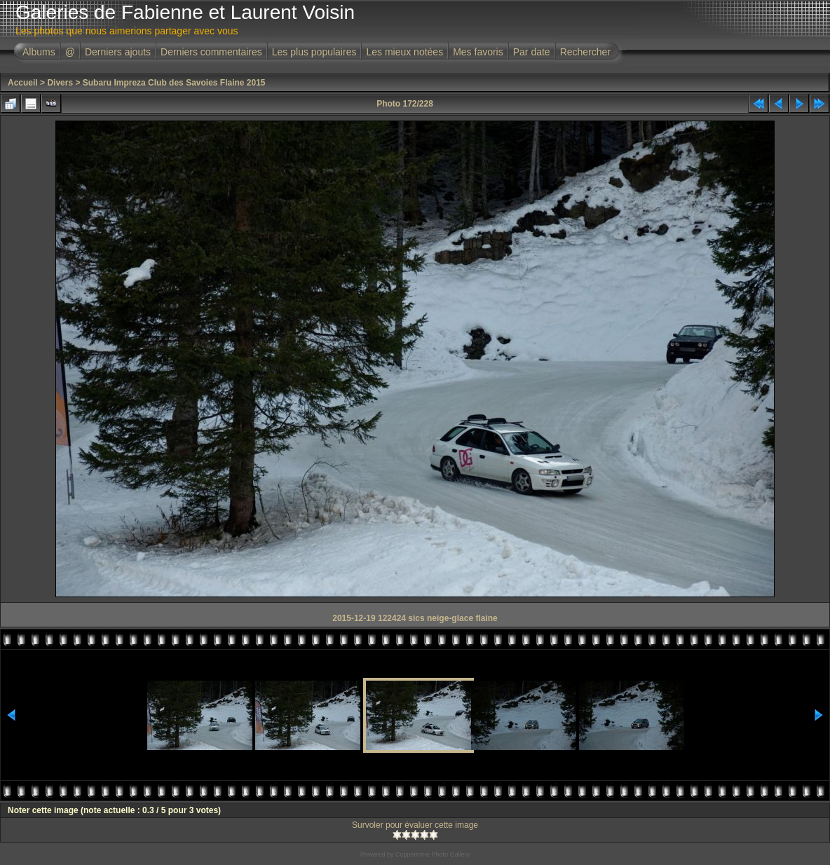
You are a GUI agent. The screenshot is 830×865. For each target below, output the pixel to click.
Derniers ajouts (118, 51)
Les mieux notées (404, 51)
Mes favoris (478, 51)
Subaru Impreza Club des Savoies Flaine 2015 (174, 83)
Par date (531, 51)
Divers (60, 83)
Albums (38, 51)
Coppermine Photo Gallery (432, 854)
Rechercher (585, 51)
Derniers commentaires (211, 51)
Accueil (23, 83)
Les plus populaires (314, 51)
